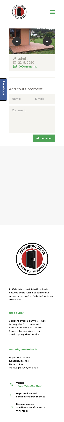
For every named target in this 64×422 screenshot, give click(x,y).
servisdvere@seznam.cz (31, 396)
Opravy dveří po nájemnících (26, 324)
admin (22, 59)
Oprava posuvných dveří (23, 367)
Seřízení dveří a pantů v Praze (27, 320)
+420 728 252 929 (28, 386)
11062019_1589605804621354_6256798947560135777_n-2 (19, 41)
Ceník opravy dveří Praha (24, 334)
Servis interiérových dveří (24, 331)
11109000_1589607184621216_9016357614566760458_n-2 (49, 41)
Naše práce (16, 364)
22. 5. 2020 (26, 62)
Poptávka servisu (19, 357)
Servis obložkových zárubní (25, 327)
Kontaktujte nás (19, 360)
